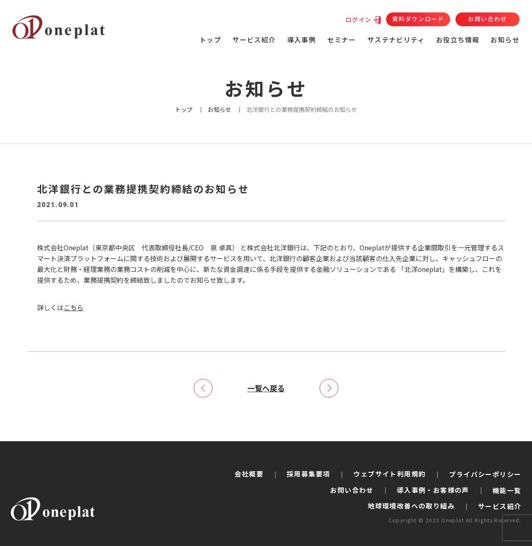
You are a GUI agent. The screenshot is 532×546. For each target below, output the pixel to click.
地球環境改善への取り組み (411, 506)
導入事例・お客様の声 (433, 489)
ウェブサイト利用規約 (389, 473)
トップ (210, 39)
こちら (74, 307)
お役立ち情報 (457, 39)
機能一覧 (507, 490)
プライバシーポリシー (485, 474)
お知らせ (505, 39)
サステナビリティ (396, 39)
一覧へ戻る (266, 387)
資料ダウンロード (418, 19)
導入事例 (301, 39)
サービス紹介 (499, 506)
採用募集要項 (308, 473)
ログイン (358, 19)
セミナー (341, 39)
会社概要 (249, 473)
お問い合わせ (487, 19)
